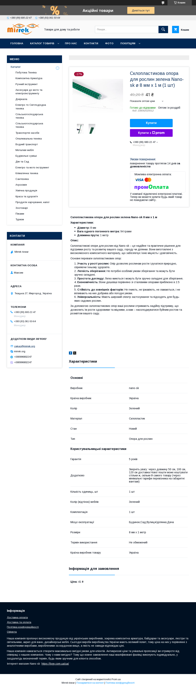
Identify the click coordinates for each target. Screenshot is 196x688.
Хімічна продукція (26, 190)
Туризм (20, 219)
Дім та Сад (22, 161)
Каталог (16, 66)
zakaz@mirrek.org (24, 346)
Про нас (71, 43)
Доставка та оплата (19, 622)
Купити (151, 122)
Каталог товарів (42, 43)
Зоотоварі (22, 207)
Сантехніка (22, 179)
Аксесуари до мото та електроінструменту (29, 91)
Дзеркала (21, 99)
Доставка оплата (17, 617)
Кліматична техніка (27, 173)
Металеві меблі (25, 150)
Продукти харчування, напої (33, 202)
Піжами (20, 213)
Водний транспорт (27, 144)
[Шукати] (163, 29)
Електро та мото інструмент (32, 167)
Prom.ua (116, 679)
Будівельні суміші (26, 155)
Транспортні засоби (27, 132)
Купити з (151, 133)
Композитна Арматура (29, 78)
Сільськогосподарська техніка (29, 116)
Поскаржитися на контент (90, 682)
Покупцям (127, 43)
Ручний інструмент (27, 84)
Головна (16, 43)
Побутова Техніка (26, 72)
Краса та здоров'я (27, 196)
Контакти (91, 43)
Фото (109, 43)
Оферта (12, 631)
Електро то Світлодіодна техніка (31, 106)
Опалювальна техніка (29, 138)
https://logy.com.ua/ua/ (55, 663)
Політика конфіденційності (23, 627)
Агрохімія (21, 184)
